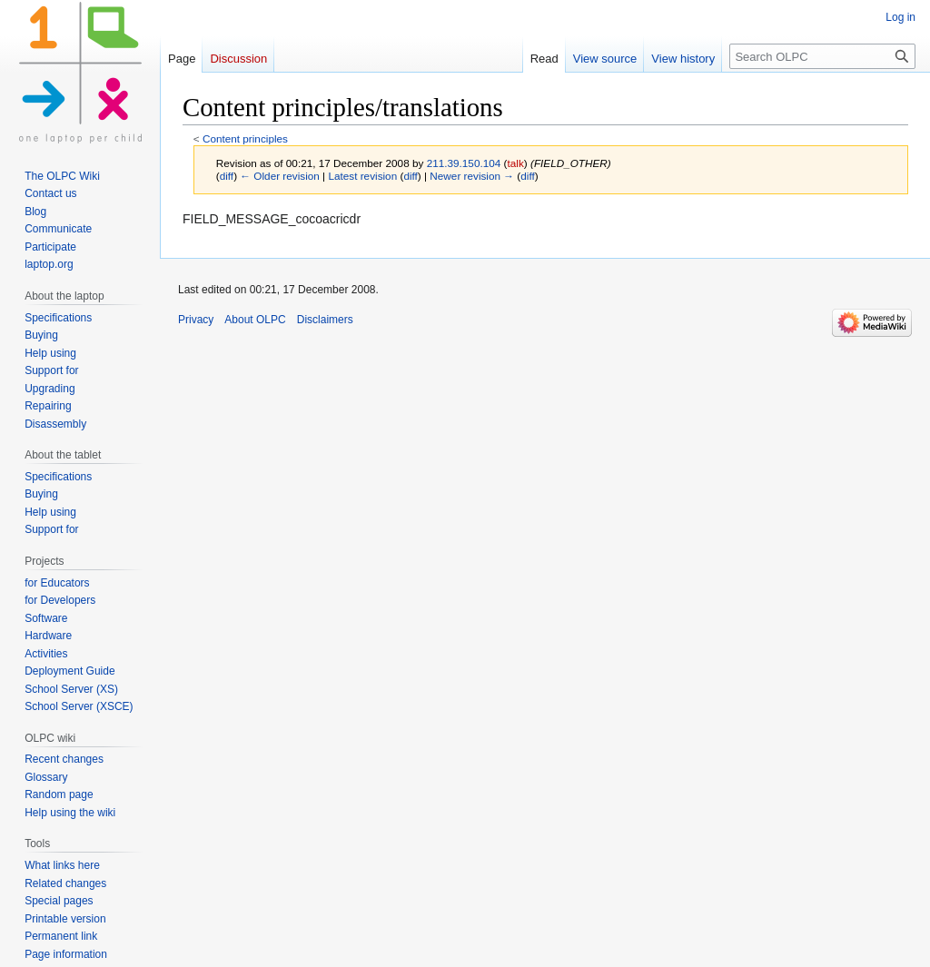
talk (516, 163)
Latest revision (362, 176)
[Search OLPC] (822, 56)
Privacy (195, 319)
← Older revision (280, 176)
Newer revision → (472, 176)
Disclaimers (325, 319)
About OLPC (254, 319)
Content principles (245, 138)
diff (226, 176)
